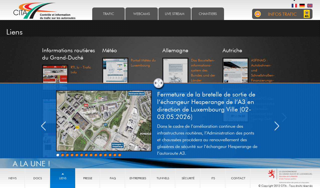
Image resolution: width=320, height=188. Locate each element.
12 (110, 154)
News (13, 178)
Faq (113, 178)
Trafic (108, 14)
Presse (87, 178)
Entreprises (138, 178)
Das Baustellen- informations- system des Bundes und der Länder (203, 70)
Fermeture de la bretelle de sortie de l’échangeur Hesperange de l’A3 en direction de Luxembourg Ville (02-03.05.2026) (206, 105)
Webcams (141, 14)
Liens (62, 178)
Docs (37, 178)
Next (277, 126)
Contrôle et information (57, 16)
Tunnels (163, 178)
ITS (213, 178)
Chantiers (208, 14)
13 (114, 154)
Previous (43, 126)
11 (105, 154)
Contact (238, 178)
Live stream (174, 14)
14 (119, 154)
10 (100, 154)
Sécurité (188, 178)
